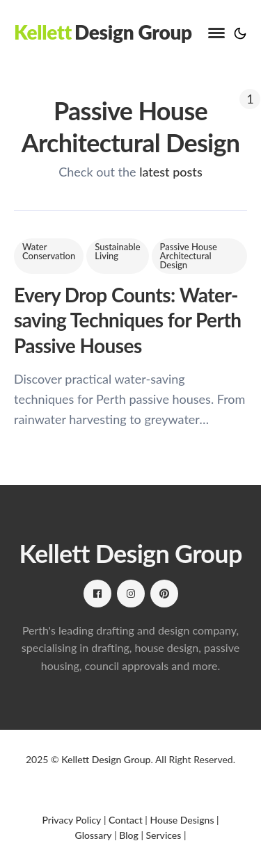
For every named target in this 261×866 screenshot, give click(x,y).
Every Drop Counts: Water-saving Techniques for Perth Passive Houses (127, 320)
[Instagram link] (131, 593)
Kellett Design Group (105, 759)
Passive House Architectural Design (188, 255)
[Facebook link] (97, 593)
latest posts (171, 171)
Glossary (93, 835)
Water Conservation (48, 251)
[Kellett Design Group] (103, 32)
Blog (129, 835)
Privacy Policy (71, 820)
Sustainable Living (117, 251)
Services (163, 835)
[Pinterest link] (164, 593)
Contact (126, 820)
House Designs (182, 820)
